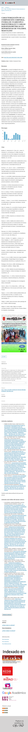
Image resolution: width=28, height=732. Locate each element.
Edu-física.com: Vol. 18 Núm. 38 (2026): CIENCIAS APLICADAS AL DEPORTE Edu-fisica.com (14, 608)
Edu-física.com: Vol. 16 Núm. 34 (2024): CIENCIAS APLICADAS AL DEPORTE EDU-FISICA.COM (15, 521)
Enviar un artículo (7, 614)
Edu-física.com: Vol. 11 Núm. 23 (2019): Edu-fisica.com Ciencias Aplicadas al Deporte (14, 489)
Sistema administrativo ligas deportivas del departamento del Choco (15, 486)
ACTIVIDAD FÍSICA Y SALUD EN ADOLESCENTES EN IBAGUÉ (14, 589)
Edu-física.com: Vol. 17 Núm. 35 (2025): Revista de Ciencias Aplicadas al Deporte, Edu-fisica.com (15, 570)
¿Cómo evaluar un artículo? (8, 630)
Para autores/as (5, 641)
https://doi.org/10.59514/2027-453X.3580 (13, 57)
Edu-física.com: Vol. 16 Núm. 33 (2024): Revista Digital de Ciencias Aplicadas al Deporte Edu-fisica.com (14, 534)
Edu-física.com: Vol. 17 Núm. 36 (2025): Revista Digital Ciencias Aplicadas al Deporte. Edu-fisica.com (15, 585)
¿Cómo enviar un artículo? (8, 625)
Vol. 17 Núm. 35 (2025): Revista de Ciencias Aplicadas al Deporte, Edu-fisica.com (13, 9)
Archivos (7, 7)
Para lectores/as (5, 639)
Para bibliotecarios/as (6, 643)
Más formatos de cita (7, 382)
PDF (4, 356)
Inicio (2, 7)
